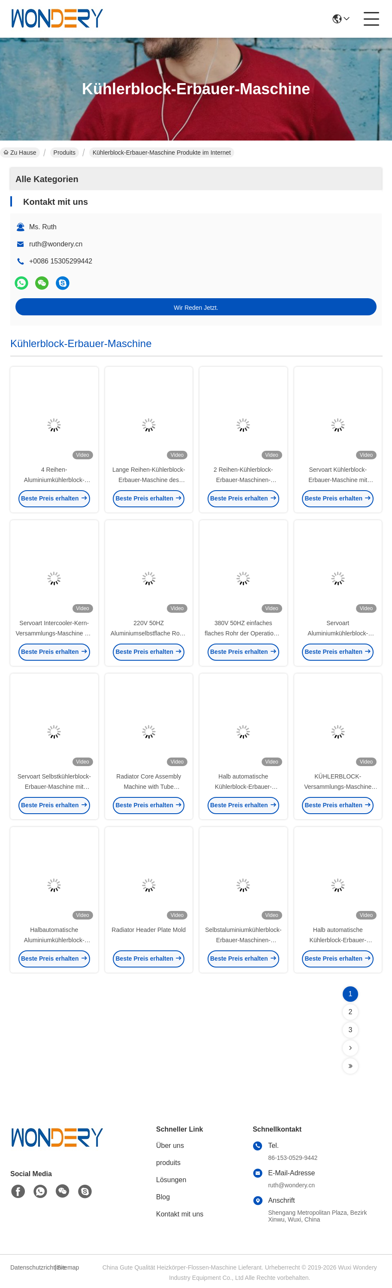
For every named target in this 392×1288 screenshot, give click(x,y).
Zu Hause (19, 152)
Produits (64, 152)
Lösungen (171, 1179)
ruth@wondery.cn (55, 244)
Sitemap (68, 1267)
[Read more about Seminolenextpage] (350, 1048)
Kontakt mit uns (179, 1214)
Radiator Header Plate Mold (149, 929)
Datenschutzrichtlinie (31, 1267)
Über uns (170, 1145)
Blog (163, 1197)
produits (168, 1162)
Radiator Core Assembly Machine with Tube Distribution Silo (148, 786)
